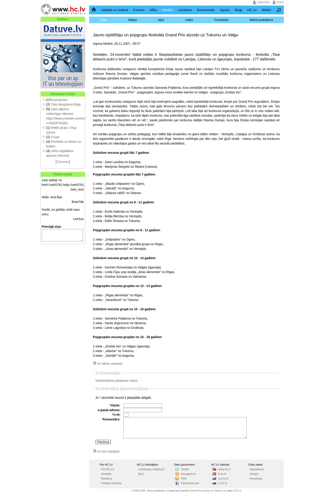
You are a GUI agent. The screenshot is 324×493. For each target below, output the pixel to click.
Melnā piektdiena (261, 20)
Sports (225, 10)
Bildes (266, 10)
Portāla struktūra (111, 483)
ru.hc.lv (222, 483)
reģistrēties (263, 2)
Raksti (132, 20)
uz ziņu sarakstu (106, 451)
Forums (138, 10)
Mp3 (161, 20)
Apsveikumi (257, 469)
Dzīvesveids (206, 10)
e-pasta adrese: (109, 410)
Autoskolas (59, 100)
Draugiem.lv (188, 474)
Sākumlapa (94, 10)
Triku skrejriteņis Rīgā (66, 104)
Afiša (153, 10)
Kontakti (106, 474)
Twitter (185, 469)
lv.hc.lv (222, 474)
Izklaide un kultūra (114, 10)
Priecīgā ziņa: (52, 226)
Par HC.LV (107, 469)
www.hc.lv (224, 469)
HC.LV (252, 10)
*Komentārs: (111, 419)
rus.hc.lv (223, 478)
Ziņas (103, 20)
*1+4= (116, 414)
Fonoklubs (221, 20)
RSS (184, 478)
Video (189, 20)
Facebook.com (190, 483)
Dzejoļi (254, 474)
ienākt (280, 2)
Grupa (55, 137)
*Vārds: (114, 405)
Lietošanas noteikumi (151, 469)
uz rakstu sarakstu (108, 363)
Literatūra (185, 10)
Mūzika (167, 10)
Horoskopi (256, 478)
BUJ (141, 474)
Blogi (238, 10)
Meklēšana (279, 10)
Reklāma (106, 478)
